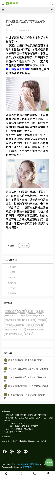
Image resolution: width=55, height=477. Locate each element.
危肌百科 (12, 272)
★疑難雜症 (9, 310)
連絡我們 (23, 441)
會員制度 (5, 441)
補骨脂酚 (40, 329)
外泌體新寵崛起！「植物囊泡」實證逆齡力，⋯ (25, 396)
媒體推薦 (12, 282)
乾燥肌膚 (21, 320)
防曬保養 (9, 324)
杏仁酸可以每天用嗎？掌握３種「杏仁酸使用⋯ (26, 370)
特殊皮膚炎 (9, 320)
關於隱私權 (41, 441)
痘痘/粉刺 (42, 320)
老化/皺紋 (40, 310)
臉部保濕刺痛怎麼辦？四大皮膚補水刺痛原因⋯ (26, 387)
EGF (21, 329)
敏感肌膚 (32, 315)
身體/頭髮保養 (11, 329)
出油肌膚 (31, 320)
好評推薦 (12, 287)
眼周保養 (21, 310)
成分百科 (12, 277)
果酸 (40, 315)
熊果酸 (29, 324)
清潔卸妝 (24, 245)
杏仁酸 (30, 310)
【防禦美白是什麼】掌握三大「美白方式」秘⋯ (26, 379)
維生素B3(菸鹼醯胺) (13, 334)
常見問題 (31, 441)
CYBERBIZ (27, 467)
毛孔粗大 (28, 334)
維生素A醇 (19, 324)
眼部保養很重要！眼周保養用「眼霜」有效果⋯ (26, 361)
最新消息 (12, 267)
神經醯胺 (30, 329)
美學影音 (12, 292)
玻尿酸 (22, 315)
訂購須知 (14, 441)
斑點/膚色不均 (11, 315)
